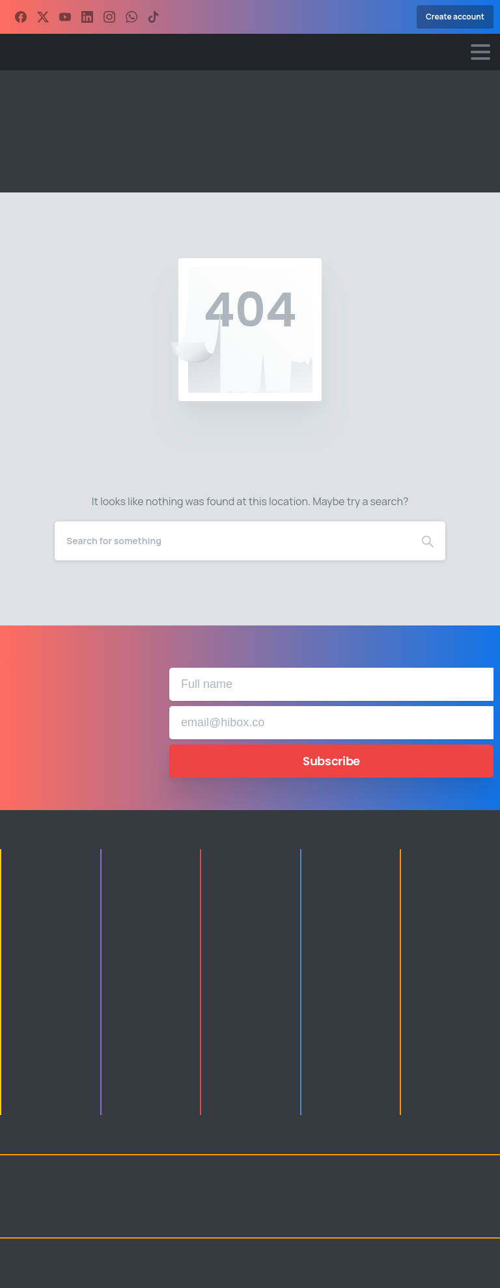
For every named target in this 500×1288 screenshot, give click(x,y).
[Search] (232, 540)
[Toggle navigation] (480, 52)
